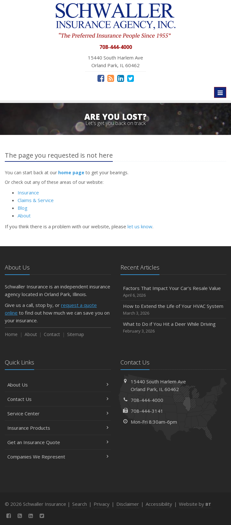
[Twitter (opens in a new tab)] (130, 78)
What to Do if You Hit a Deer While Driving (173, 327)
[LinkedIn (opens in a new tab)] (120, 78)
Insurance (28, 192)
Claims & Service (36, 200)
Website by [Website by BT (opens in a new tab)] (195, 504)
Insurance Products (57, 428)
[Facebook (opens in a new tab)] (100, 78)
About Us (57, 384)
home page (71, 172)
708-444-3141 (147, 411)
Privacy (102, 504)
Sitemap (75, 334)
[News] (110, 78)
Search (79, 504)
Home (11, 334)
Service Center (57, 413)
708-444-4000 (147, 400)
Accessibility (159, 504)
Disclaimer (127, 504)
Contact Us (57, 399)
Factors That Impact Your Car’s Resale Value (173, 292)
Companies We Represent (57, 456)
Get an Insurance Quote (57, 442)
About (24, 215)
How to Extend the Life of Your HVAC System (173, 310)
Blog (22, 208)
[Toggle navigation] (220, 92)
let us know (139, 226)
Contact (52, 334)
